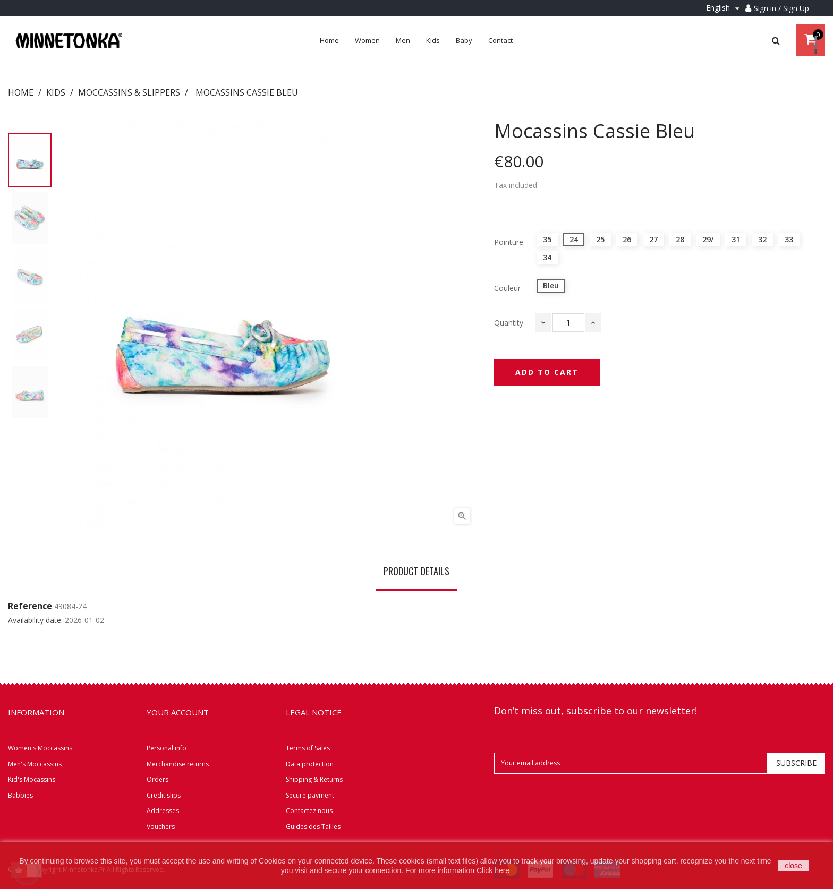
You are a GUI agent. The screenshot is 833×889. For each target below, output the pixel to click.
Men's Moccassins (35, 763)
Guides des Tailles (313, 826)
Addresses (163, 810)
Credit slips (164, 795)
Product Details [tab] (416, 571)
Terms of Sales (308, 748)
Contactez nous (309, 810)
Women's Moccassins (40, 748)
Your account (178, 712)
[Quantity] (568, 322)
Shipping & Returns (314, 779)
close (793, 865)
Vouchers (161, 826)
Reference (30, 606)
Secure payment (310, 795)
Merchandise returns (178, 763)
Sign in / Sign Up (781, 8)
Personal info (166, 748)
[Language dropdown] (724, 8)
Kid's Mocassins (31, 779)
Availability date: (35, 620)
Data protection (310, 763)
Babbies (20, 795)
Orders (157, 779)
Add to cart (547, 372)
